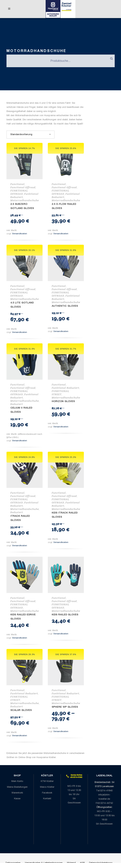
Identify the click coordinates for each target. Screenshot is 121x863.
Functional (17, 184)
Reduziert (16, 404)
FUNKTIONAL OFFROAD (19, 192)
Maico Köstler (47, 787)
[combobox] (30, 135)
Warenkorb (17, 793)
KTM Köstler (47, 781)
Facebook (47, 793)
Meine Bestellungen (17, 787)
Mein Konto (17, 781)
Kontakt (47, 799)
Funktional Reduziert (65, 387)
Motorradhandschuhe (24, 200)
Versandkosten (19, 234)
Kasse (17, 799)
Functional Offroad (23, 187)
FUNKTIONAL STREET (60, 392)
